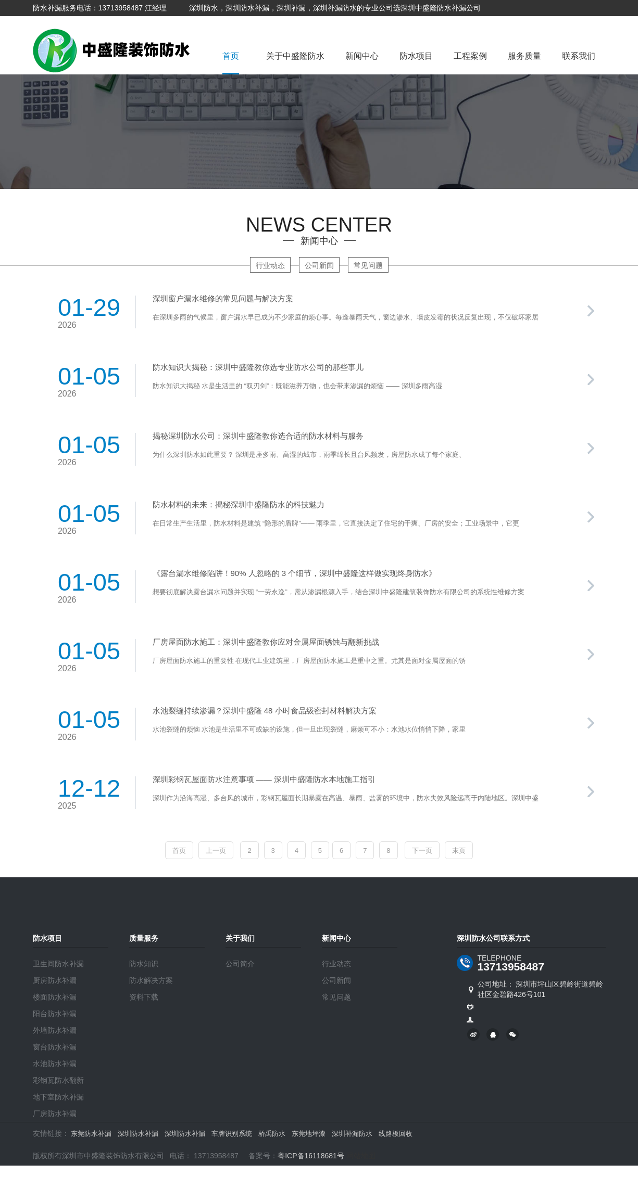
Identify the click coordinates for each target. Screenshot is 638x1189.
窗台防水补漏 (55, 1047)
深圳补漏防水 (352, 1133)
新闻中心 (362, 56)
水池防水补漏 (55, 1063)
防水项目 (416, 56)
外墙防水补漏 (55, 1030)
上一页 (216, 850)
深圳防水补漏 (138, 1133)
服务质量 (524, 56)
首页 (230, 56)
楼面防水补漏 (55, 997)
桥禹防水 (271, 1133)
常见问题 (368, 265)
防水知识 (143, 964)
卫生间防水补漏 (58, 964)
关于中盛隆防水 (295, 56)
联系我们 (578, 56)
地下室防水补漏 (58, 1097)
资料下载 (143, 997)
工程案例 (470, 56)
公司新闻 (319, 265)
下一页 (422, 850)
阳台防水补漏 (55, 1013)
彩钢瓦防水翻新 (58, 1080)
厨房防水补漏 (55, 980)
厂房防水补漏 (55, 1113)
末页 (459, 850)
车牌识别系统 (231, 1133)
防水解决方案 (151, 980)
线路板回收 (395, 1133)
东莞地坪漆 (309, 1133)
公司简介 (240, 964)
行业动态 (270, 265)
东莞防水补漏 (91, 1133)
